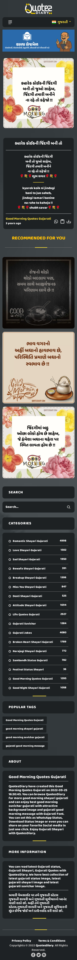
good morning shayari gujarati (24, 729)
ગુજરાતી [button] (60, 22)
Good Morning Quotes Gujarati (28, 218)
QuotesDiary (44, 945)
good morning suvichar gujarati (25, 737)
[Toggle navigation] (10, 22)
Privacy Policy (21, 940)
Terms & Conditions (51, 940)
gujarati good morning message (25, 746)
